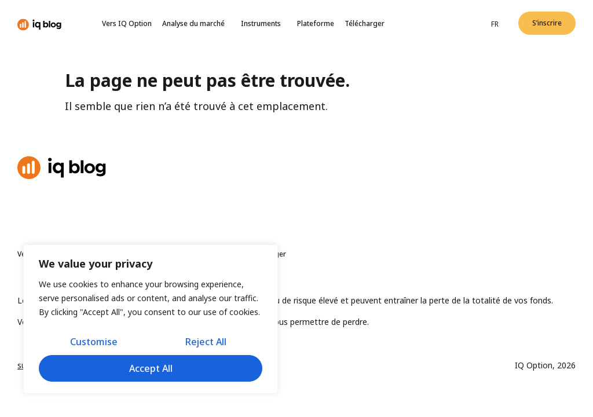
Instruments (264, 24)
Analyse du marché (196, 24)
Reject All (205, 341)
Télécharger (365, 23)
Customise (94, 341)
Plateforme (315, 23)
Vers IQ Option (127, 23)
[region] (150, 319)
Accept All (151, 368)
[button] (547, 23)
